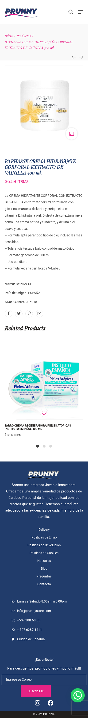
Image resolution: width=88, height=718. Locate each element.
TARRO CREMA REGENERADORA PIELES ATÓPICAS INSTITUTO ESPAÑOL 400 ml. (38, 427)
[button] (78, 695)
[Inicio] (9, 36)
